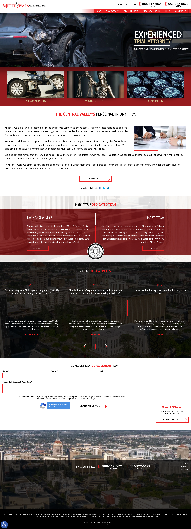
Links (167, 11)
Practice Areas (131, 11)
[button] (84, 346)
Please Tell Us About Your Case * (17, 382)
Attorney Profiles (151, 11)
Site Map (183, 467)
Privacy (51, 407)
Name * (5, 371)
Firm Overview (112, 11)
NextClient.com (114, 524)
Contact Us (180, 11)
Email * (102, 371)
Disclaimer (184, 464)
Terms (55, 407)
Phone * (54, 371)
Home (98, 11)
